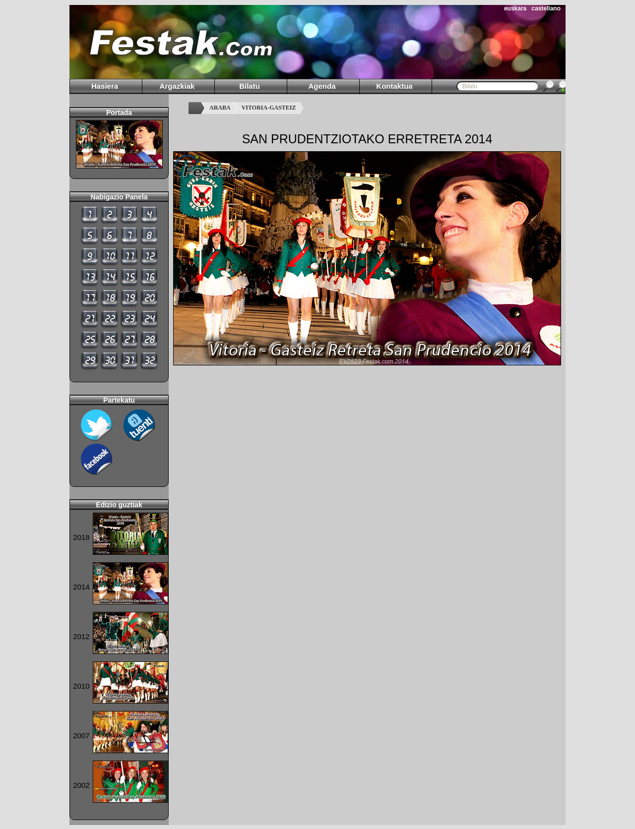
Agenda (321, 86)
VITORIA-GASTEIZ (269, 107)
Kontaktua (394, 86)
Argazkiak (177, 86)
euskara (515, 8)
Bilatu (249, 86)
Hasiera (104, 86)
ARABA (220, 107)
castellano (546, 8)
